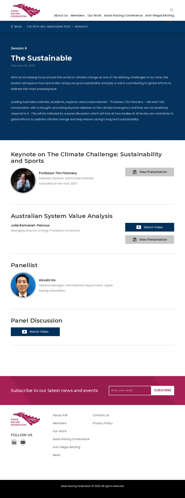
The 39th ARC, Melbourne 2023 (48, 26)
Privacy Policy (103, 423)
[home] (27, 10)
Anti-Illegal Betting (159, 15)
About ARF (60, 415)
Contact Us (101, 415)
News (170, 22)
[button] (61, 15)
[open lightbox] (149, 227)
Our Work (94, 15)
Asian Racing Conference (123, 15)
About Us (61, 15)
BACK (18, 26)
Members (78, 15)
